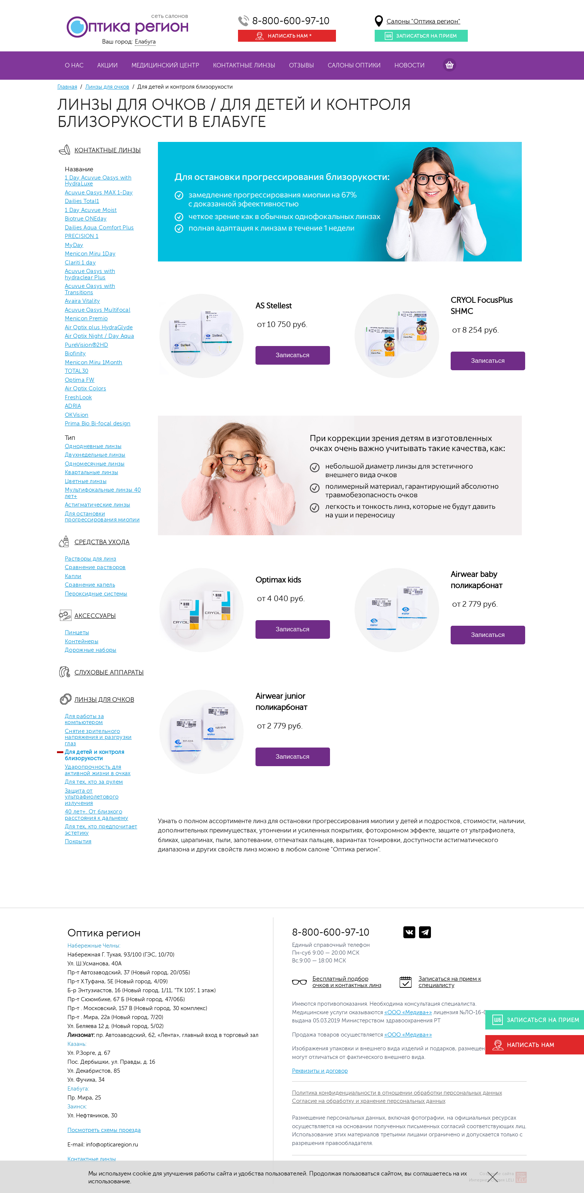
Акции (107, 65)
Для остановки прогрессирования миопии (102, 517)
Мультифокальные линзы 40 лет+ (103, 493)
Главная (67, 87)
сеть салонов (169, 16)
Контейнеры (81, 642)
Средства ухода (102, 542)
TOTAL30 (76, 371)
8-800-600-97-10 (291, 21)
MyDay (74, 245)
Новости (409, 65)
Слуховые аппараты (109, 672)
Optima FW (80, 380)
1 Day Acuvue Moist (91, 210)
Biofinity (75, 354)
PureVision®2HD (86, 345)
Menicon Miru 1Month (94, 363)
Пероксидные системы (96, 594)
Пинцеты (77, 633)
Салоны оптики (354, 65)
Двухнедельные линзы (95, 455)
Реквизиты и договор (320, 1071)
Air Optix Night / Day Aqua (99, 336)
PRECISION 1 (81, 236)
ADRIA (73, 406)
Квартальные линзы (91, 473)
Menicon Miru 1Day (90, 254)
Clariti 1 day (80, 263)
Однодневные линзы (93, 447)
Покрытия (78, 842)
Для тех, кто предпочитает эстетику (101, 830)
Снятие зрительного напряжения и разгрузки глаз (98, 738)
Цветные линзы (86, 482)
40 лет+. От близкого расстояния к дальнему (96, 815)
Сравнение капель (90, 585)
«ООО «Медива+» (408, 1012)
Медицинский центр (165, 65)
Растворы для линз (90, 559)
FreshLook (78, 398)
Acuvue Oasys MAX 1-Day (99, 193)
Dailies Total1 (82, 201)
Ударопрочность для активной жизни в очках (98, 770)
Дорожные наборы (91, 650)
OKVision (76, 415)
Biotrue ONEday (86, 219)
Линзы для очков (107, 87)
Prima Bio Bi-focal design (98, 424)
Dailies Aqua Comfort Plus (99, 228)
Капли (73, 577)
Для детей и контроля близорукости (94, 755)
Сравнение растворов (95, 568)
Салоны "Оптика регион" (423, 21)
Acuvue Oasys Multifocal (97, 310)
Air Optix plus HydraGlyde (99, 328)
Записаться (292, 355)
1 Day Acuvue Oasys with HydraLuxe (98, 181)
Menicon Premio (86, 319)
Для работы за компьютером (84, 720)
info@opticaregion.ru (111, 1145)
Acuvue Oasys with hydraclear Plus (90, 275)
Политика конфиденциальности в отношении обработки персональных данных (397, 1093)
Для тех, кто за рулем (94, 782)
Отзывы (301, 65)
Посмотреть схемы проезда (104, 1130)
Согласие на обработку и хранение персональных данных (368, 1101)
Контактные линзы (244, 65)
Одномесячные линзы (94, 464)
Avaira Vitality (82, 301)
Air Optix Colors (85, 389)
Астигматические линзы (97, 505)
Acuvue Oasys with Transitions (90, 289)
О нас (74, 65)
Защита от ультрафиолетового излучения (91, 797)
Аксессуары (95, 615)
